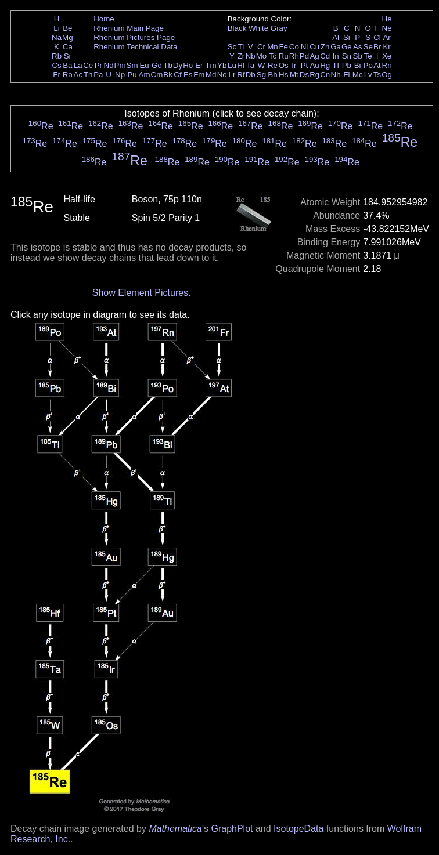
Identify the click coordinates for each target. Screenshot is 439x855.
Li (56, 28)
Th (88, 74)
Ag (314, 56)
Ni (304, 46)
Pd (304, 56)
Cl (377, 37)
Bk (167, 74)
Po (368, 65)
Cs (56, 65)
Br (377, 46)
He (387, 19)
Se (368, 46)
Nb (251, 56)
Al (335, 37)
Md (211, 74)
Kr (386, 46)
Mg (67, 37)
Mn (272, 46)
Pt (304, 65)
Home (103, 19)
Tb (167, 65)
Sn (346, 56)
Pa (98, 74)
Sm (132, 65)
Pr (98, 65)
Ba (67, 65)
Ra (68, 74)
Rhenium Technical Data (135, 46)
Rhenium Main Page (128, 28)
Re (273, 65)
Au (314, 65)
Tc (272, 56)
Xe (386, 56)
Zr (241, 56)
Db (251, 74)
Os (284, 65)
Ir (294, 65)
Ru (284, 56)
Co (294, 46)
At (377, 65)
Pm (120, 65)
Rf (240, 74)
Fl (346, 74)
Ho (188, 65)
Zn (325, 46)
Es (188, 74)
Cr (261, 46)
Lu (232, 65)
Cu (314, 46)
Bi (357, 65)
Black (237, 28)
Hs (283, 74)
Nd (109, 65)
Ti (241, 46)
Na (57, 37)
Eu (144, 65)
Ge (346, 46)
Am (144, 74)
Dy (177, 65)
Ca (68, 46)
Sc (232, 46)
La (78, 65)
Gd (157, 65)
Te (368, 56)
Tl (336, 65)
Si (346, 37)
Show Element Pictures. (141, 293)
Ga (335, 46)
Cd (325, 56)
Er (199, 65)
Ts (377, 74)
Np (120, 74)
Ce (88, 65)
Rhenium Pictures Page (134, 37)
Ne (387, 28)
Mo (261, 56)
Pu (131, 74)
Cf (177, 74)
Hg (325, 65)
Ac (78, 74)
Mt (294, 74)
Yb (221, 65)
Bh (272, 74)
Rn (387, 65)
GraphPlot (232, 829)
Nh (336, 74)
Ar (386, 37)
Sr (67, 56)
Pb (346, 65)
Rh (294, 56)
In (336, 56)
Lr (232, 74)
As (357, 46)
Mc (357, 74)
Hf (240, 65)
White (258, 28)
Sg (261, 74)
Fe (283, 46)
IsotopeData (298, 829)
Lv (368, 74)
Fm (198, 74)
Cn (325, 74)
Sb (357, 56)
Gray (279, 28)
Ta (250, 65)
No (222, 74)
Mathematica (175, 829)
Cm (157, 74)
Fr (56, 74)
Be (67, 28)
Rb (57, 56)
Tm (210, 65)
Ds (304, 74)
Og (387, 74)
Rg (314, 74)
